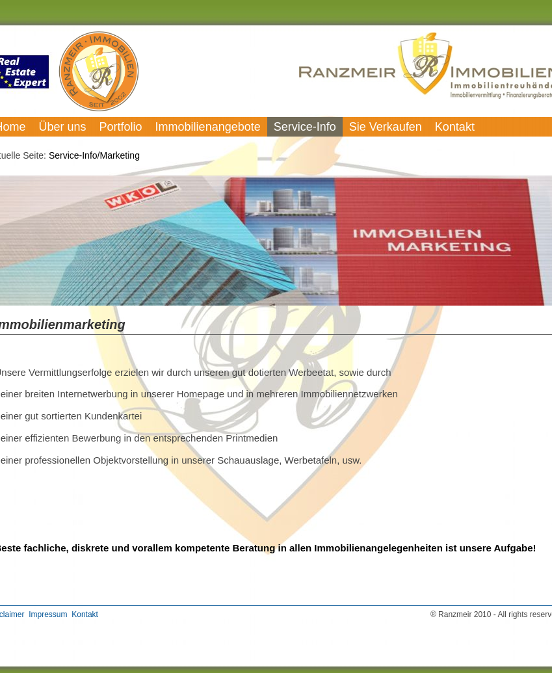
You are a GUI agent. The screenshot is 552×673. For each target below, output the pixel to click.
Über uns (62, 126)
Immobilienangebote (208, 126)
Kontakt (455, 126)
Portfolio (120, 126)
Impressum (48, 614)
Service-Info (305, 126)
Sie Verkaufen (385, 126)
